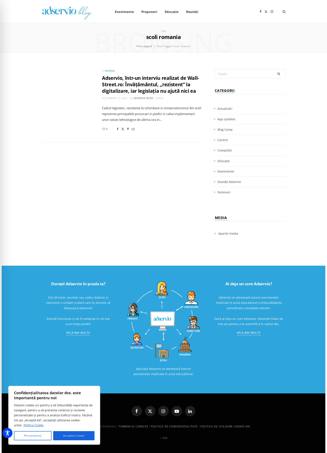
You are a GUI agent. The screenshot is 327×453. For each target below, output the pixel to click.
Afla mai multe (78, 332)
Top (163, 438)
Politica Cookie (34, 425)
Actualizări (225, 109)
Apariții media (228, 233)
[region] (54, 415)
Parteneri (224, 192)
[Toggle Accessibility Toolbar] (7, 433)
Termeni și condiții (133, 426)
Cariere (223, 140)
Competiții (225, 150)
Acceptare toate (74, 435)
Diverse (110, 70)
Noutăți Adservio (229, 182)
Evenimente (124, 12)
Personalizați (33, 435)
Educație (172, 12)
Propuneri (149, 12)
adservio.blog (143, 98)
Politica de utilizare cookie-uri (225, 426)
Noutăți (192, 12)
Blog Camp (225, 129)
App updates (226, 119)
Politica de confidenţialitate (174, 426)
